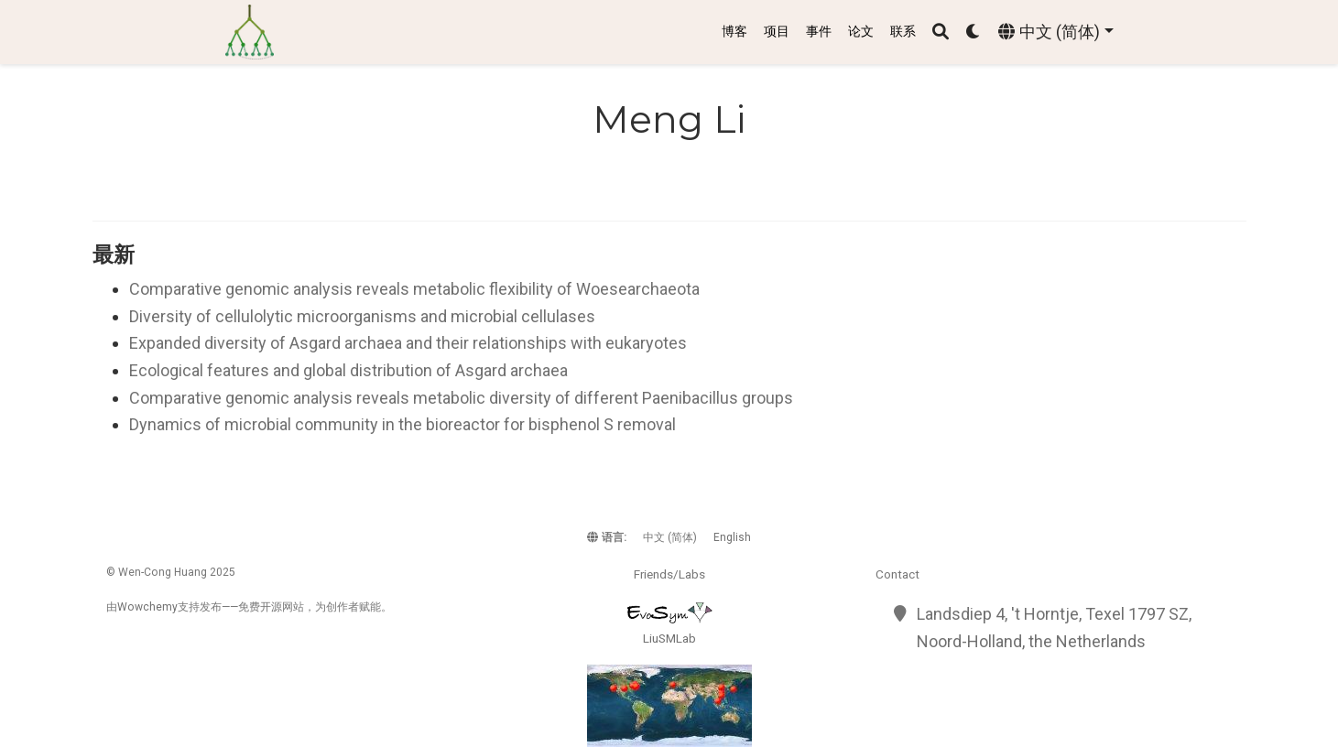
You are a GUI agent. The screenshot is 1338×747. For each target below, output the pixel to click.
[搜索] (940, 32)
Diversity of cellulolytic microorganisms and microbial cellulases (362, 316)
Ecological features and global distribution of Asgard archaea (348, 370)
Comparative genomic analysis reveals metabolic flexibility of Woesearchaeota (414, 288)
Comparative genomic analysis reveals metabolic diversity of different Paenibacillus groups (461, 397)
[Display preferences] (973, 32)
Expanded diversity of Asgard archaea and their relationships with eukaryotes (408, 342)
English (732, 537)
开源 (271, 607)
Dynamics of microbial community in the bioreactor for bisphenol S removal (402, 424)
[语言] (1055, 32)
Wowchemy (147, 607)
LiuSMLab (669, 638)
